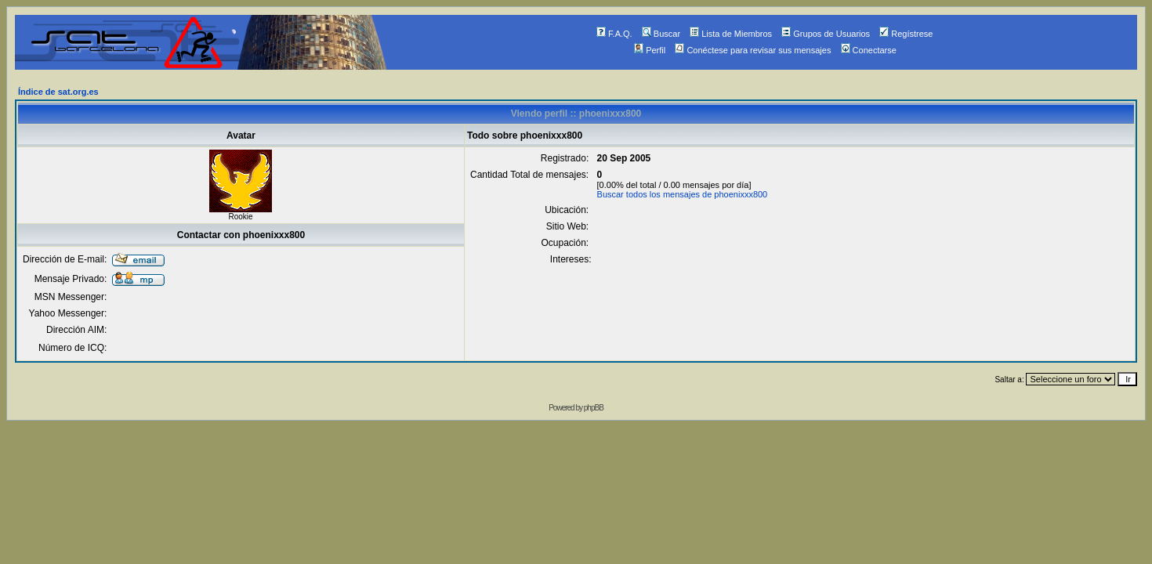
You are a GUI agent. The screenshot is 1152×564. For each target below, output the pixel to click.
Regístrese (906, 33)
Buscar (661, 33)
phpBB (593, 407)
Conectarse (869, 50)
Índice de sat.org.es (58, 91)
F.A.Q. (614, 33)
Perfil (649, 50)
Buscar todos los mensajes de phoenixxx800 (682, 194)
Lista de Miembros (731, 33)
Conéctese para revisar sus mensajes (753, 50)
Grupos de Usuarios (825, 33)
